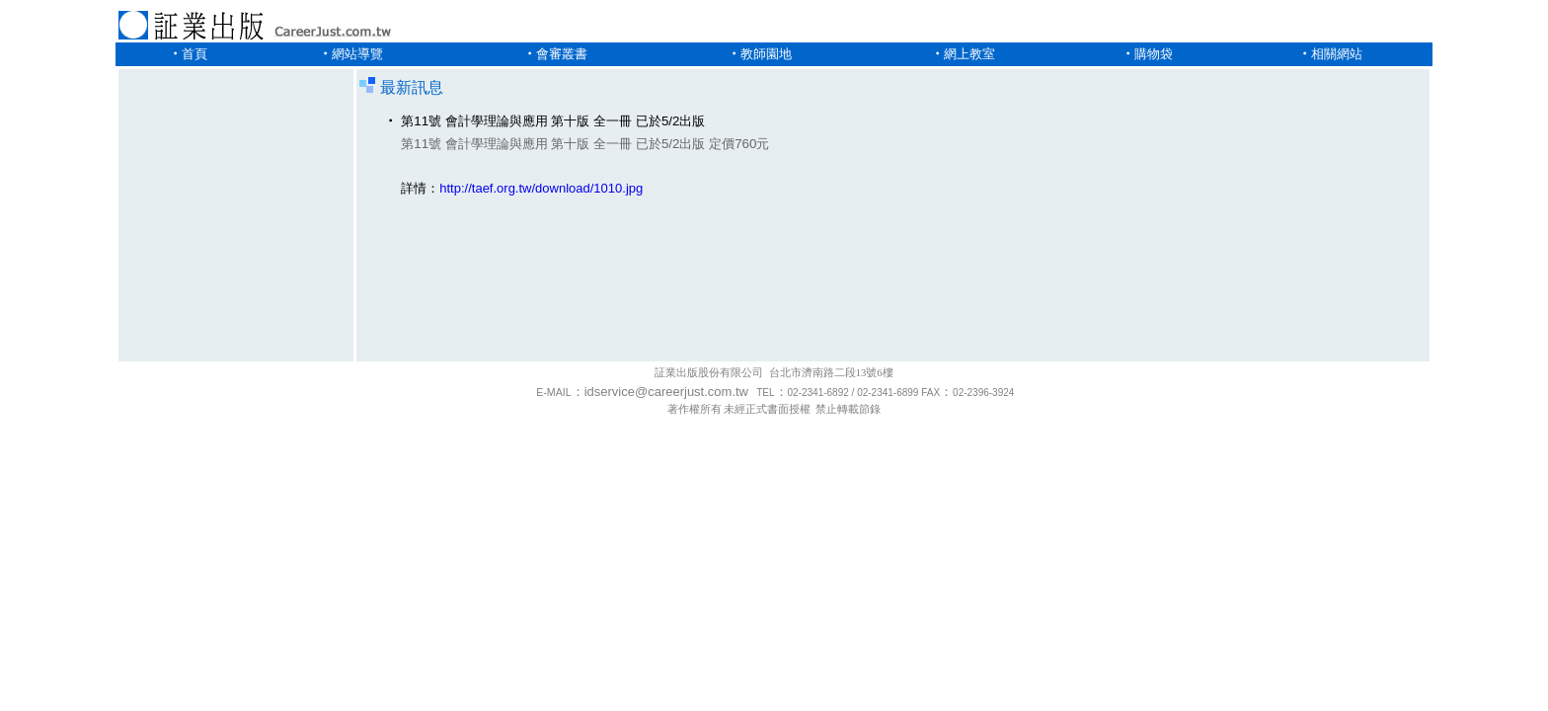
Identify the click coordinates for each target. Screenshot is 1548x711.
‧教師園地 (760, 53)
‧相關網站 (1330, 53)
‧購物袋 (1147, 53)
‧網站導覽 (351, 53)
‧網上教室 (963, 53)
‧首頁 (188, 53)
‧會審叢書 (555, 53)
